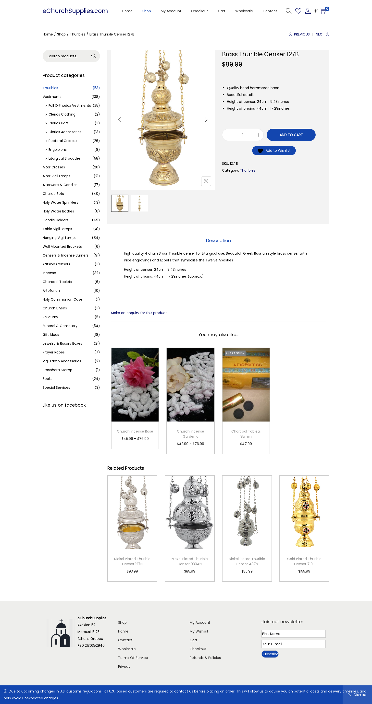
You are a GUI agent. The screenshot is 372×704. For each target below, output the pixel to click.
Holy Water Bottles (58, 211)
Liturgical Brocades (65, 158)
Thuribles (77, 34)
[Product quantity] (242, 134)
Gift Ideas (51, 334)
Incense (49, 272)
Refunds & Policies (205, 657)
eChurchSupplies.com (75, 11)
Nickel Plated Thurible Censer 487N (247, 561)
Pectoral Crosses (63, 140)
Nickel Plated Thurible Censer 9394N (190, 561)
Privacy (124, 666)
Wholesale (127, 648)
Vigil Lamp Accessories (62, 361)
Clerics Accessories (65, 131)
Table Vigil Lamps (57, 228)
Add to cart (291, 134)
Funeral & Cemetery (60, 325)
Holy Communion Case (62, 299)
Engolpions (58, 149)
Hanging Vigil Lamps (59, 237)
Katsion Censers (56, 264)
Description (218, 240)
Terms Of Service (133, 657)
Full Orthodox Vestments (70, 105)
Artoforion (51, 290)
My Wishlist (199, 631)
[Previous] (119, 120)
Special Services (56, 387)
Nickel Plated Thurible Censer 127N (132, 561)
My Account (200, 622)
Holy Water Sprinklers (60, 202)
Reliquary (50, 317)
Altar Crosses (54, 167)
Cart (193, 640)
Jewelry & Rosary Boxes (62, 343)
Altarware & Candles (60, 184)
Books (47, 378)
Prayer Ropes (54, 352)
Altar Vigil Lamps (56, 176)
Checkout (198, 648)
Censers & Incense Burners (65, 255)
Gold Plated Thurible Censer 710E (304, 561)
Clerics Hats (59, 123)
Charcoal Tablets (57, 281)
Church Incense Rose (135, 431)
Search (94, 56)
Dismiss (357, 694)
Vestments (52, 96)
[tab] (218, 240)
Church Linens (55, 308)
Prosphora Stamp (57, 369)
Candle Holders (55, 220)
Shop (61, 34)
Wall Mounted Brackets (62, 246)
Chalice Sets (53, 193)
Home (48, 34)
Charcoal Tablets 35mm (246, 434)
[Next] (206, 120)
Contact (125, 640)
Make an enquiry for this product (139, 312)
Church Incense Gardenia (190, 434)
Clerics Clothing (62, 114)
